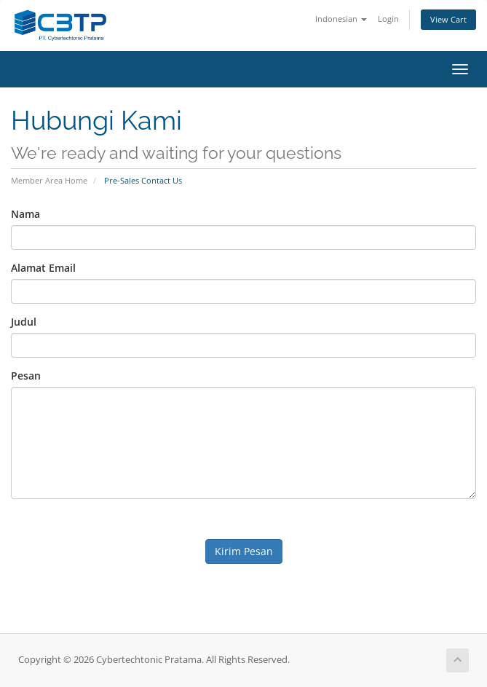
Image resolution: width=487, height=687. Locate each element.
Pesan (26, 375)
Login (388, 18)
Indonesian (341, 18)
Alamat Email (43, 268)
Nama (25, 214)
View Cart (448, 19)
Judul (23, 322)
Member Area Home (49, 180)
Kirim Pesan (244, 551)
